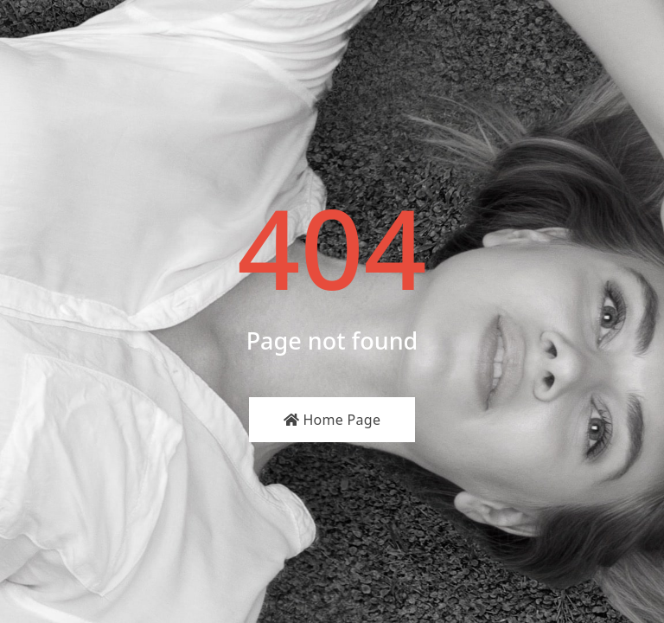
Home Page (332, 419)
